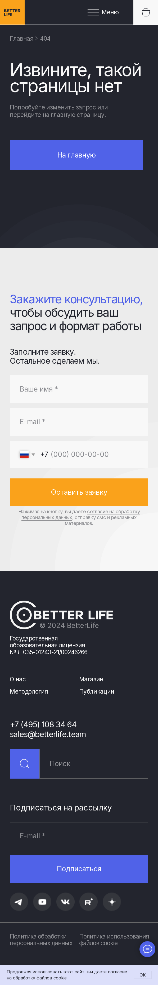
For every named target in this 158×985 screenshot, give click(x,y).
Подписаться (79, 869)
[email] (79, 422)
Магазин (91, 679)
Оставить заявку (79, 492)
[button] (79, 12)
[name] (79, 389)
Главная (21, 38)
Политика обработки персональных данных (41, 939)
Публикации (96, 691)
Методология (29, 691)
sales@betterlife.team (48, 734)
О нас (18, 679)
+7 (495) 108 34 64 (43, 724)
